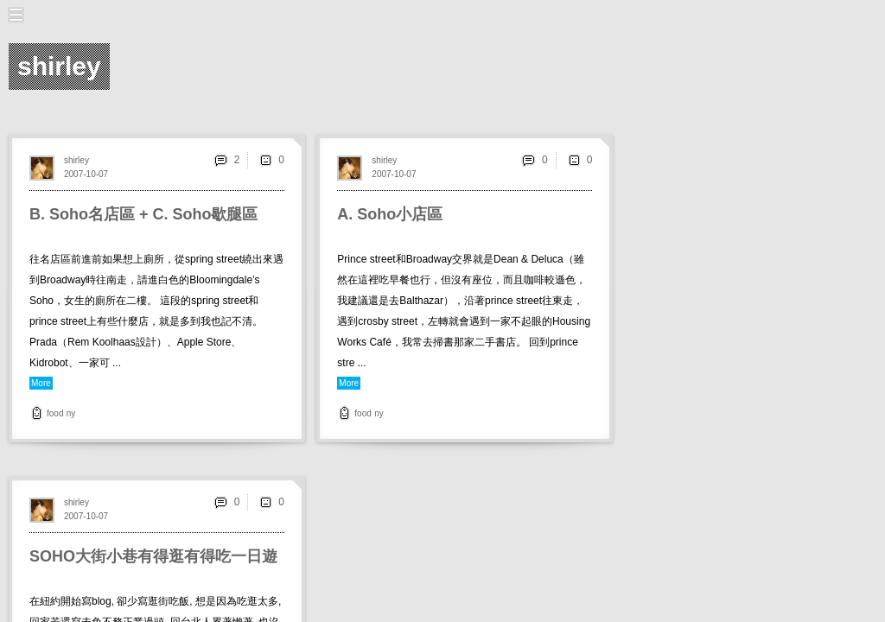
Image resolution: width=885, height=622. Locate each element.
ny (71, 413)
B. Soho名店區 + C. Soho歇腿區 (143, 214)
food (55, 413)
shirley (76, 160)
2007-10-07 (86, 174)
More (41, 383)
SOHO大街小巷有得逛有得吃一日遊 (153, 556)
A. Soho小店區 (389, 214)
